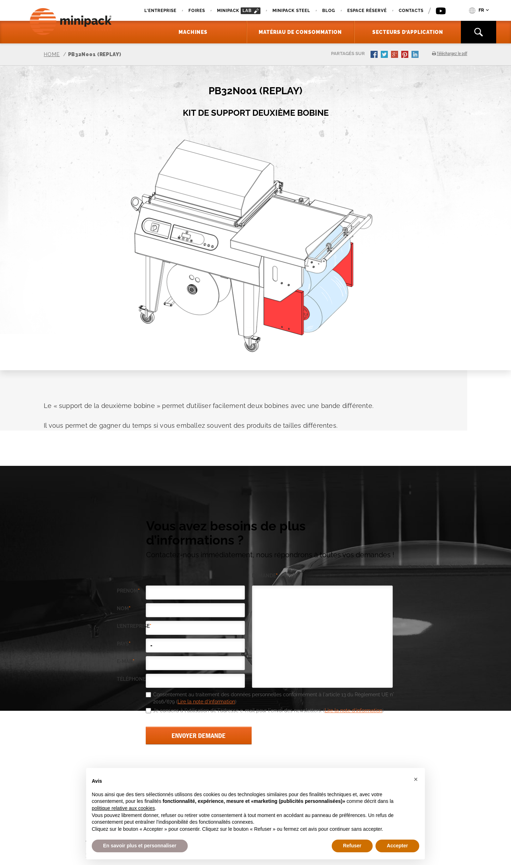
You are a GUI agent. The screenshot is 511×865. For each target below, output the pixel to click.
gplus (395, 55)
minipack (238, 10)
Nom (124, 608)
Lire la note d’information (206, 701)
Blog (328, 10)
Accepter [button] (397, 845)
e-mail (125, 661)
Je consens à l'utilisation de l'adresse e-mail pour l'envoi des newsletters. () (268, 710)
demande (265, 575)
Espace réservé (367, 10)
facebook (375, 55)
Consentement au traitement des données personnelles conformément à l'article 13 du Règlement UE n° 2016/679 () (273, 698)
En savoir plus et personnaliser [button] (139, 845)
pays (124, 644)
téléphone (131, 679)
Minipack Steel (291, 10)
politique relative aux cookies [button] (123, 808)
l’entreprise (131, 626)
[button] (415, 779)
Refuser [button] (352, 845)
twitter (385, 55)
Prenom (128, 591)
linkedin (415, 55)
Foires (196, 10)
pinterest (405, 55)
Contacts (411, 10)
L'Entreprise (160, 10)
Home (52, 54)
